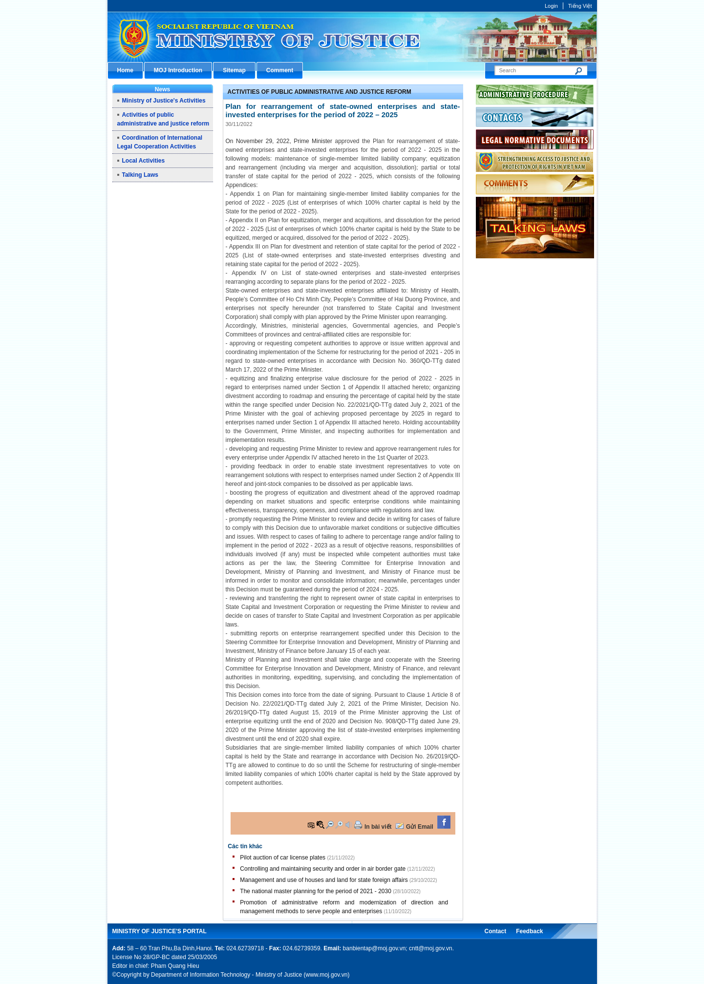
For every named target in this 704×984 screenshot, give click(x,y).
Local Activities (143, 160)
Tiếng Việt (580, 6)
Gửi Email (419, 826)
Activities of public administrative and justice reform (319, 91)
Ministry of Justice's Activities (164, 100)
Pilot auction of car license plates (282, 857)
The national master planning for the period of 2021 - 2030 (315, 891)
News (162, 89)
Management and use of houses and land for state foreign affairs (323, 880)
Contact (495, 931)
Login (551, 6)
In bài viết (378, 826)
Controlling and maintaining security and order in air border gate (322, 868)
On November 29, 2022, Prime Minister (280, 141)
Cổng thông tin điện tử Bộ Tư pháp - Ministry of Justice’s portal (352, 37)
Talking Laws (140, 174)
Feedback (529, 931)
